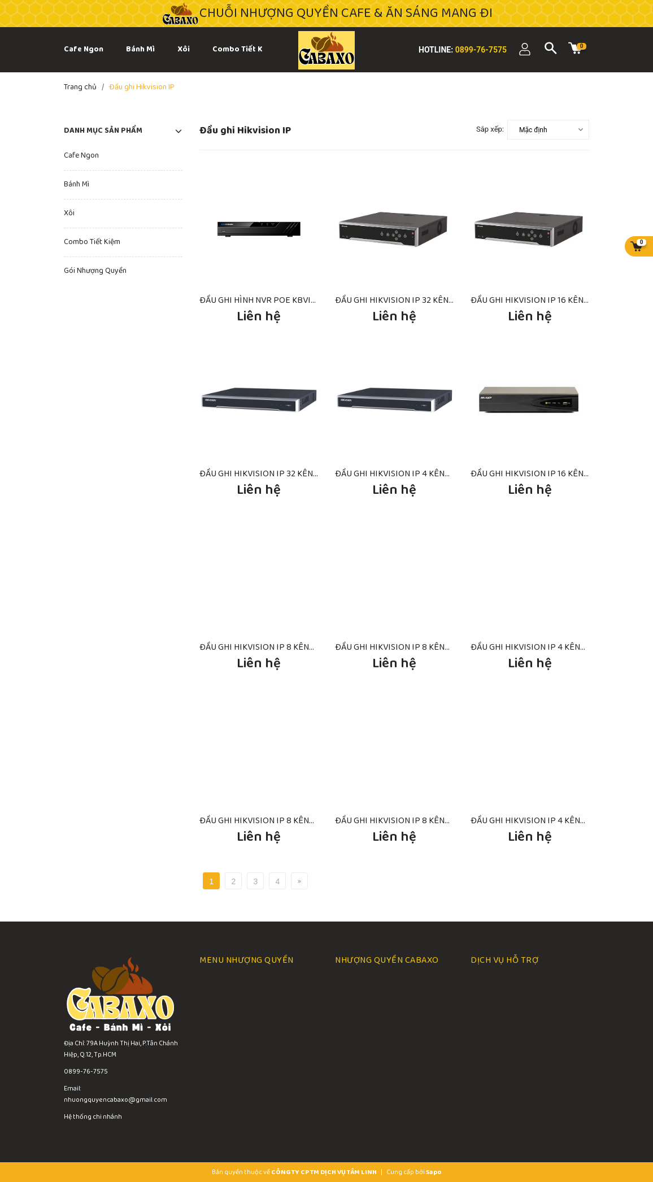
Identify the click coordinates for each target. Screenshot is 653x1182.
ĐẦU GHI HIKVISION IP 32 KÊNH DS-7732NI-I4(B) (290, 474)
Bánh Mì (76, 184)
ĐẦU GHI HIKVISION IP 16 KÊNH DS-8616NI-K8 (558, 300)
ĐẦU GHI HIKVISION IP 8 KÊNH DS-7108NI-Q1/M (425, 820)
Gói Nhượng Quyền (95, 271)
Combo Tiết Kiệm (92, 242)
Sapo (434, 1172)
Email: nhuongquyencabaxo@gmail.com (115, 1094)
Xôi (69, 213)
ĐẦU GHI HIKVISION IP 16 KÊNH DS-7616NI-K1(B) (562, 474)
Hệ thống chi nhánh (93, 1117)
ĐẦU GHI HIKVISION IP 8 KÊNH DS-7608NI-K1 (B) (426, 647)
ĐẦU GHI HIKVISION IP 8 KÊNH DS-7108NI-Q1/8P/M (296, 820)
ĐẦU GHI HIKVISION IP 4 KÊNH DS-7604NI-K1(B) (561, 647)
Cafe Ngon (81, 156)
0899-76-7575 (480, 49)
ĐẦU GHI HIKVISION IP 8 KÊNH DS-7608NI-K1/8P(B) (296, 647)
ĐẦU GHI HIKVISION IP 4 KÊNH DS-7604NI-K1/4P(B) (432, 474)
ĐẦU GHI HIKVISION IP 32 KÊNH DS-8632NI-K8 (423, 300)
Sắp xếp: (490, 129)
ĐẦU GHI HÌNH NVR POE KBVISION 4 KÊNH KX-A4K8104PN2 (312, 300)
